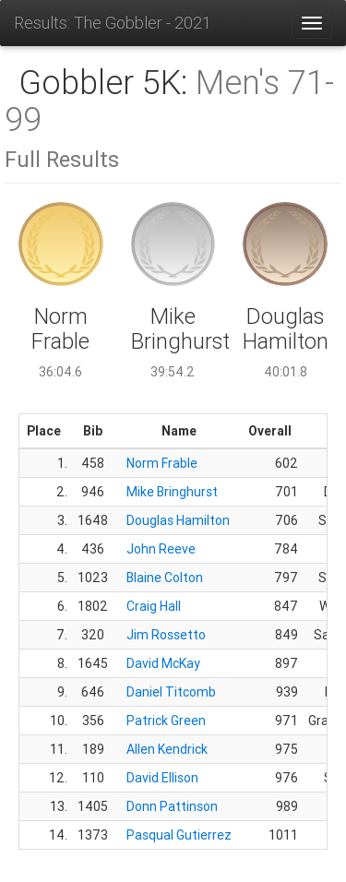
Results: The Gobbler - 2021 (112, 22)
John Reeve (161, 549)
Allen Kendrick (167, 749)
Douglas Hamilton (178, 520)
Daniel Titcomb (171, 692)
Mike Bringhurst (172, 491)
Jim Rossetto (166, 634)
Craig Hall (153, 606)
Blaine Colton (164, 577)
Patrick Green (166, 720)
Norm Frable (161, 463)
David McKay (163, 663)
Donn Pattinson (172, 806)
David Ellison (162, 777)
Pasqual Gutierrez (179, 835)
